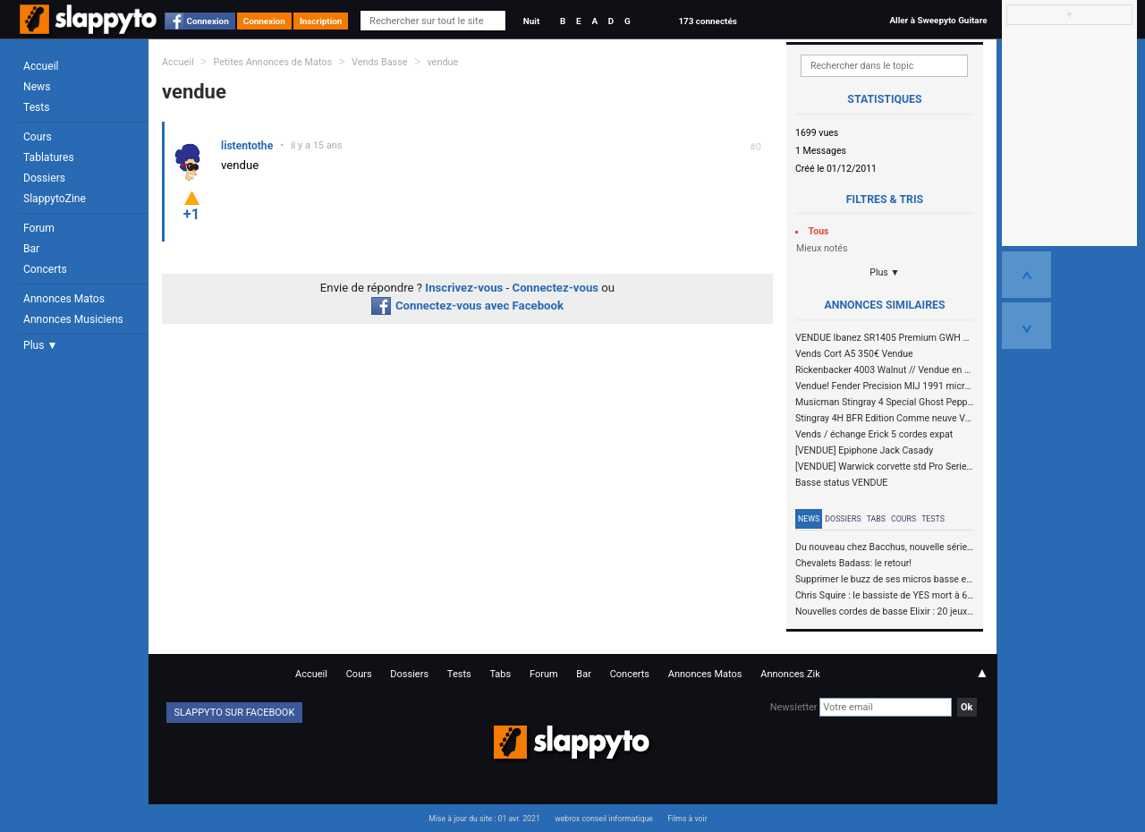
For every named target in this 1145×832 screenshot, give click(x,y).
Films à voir (687, 818)
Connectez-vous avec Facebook (467, 305)
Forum (39, 228)
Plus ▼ (40, 345)
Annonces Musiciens (73, 319)
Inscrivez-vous (464, 287)
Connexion (208, 21)
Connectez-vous (556, 287)
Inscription (321, 21)
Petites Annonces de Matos (272, 62)
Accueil (41, 66)
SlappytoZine (54, 198)
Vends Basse (380, 62)
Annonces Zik (790, 674)
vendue (442, 62)
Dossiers (44, 178)
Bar (31, 248)
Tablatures (48, 157)
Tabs (876, 518)
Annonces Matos (64, 299)
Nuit (531, 21)
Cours (37, 137)
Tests (36, 107)
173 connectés (707, 21)
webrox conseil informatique (604, 818)
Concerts (45, 269)
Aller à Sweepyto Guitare (938, 20)
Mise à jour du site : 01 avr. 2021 (483, 818)
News (36, 87)
